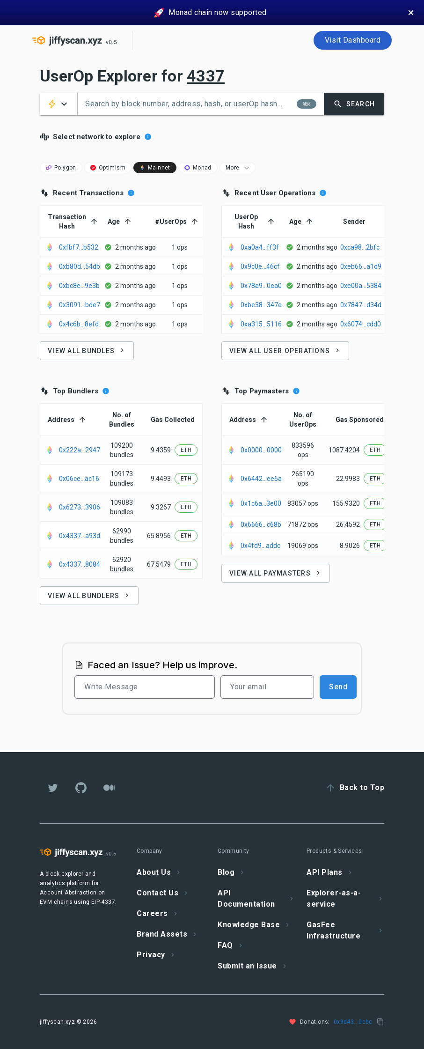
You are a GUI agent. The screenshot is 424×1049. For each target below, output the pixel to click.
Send (338, 686)
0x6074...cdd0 (360, 324)
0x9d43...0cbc (353, 1022)
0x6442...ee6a (261, 478)
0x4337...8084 (79, 564)
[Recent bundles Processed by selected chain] (131, 193)
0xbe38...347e (261, 305)
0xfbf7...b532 (78, 247)
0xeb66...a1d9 (360, 266)
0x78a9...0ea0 (261, 285)
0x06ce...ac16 (79, 478)
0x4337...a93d (79, 535)
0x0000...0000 (261, 450)
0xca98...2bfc (360, 247)
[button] (59, 104)
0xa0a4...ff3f (260, 247)
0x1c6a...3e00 (261, 503)
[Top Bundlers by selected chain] (106, 391)
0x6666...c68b (261, 524)
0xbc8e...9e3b (79, 285)
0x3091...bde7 (79, 305)
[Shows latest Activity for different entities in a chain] (148, 136)
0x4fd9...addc (260, 545)
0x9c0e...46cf (260, 266)
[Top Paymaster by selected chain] (296, 391)
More (239, 167)
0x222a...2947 (79, 450)
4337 (206, 75)
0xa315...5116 (261, 324)
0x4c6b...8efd (79, 324)
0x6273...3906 (79, 507)
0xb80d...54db (79, 266)
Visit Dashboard (353, 40)
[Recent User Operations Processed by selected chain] (323, 193)
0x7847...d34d (360, 305)
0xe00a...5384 (360, 285)
